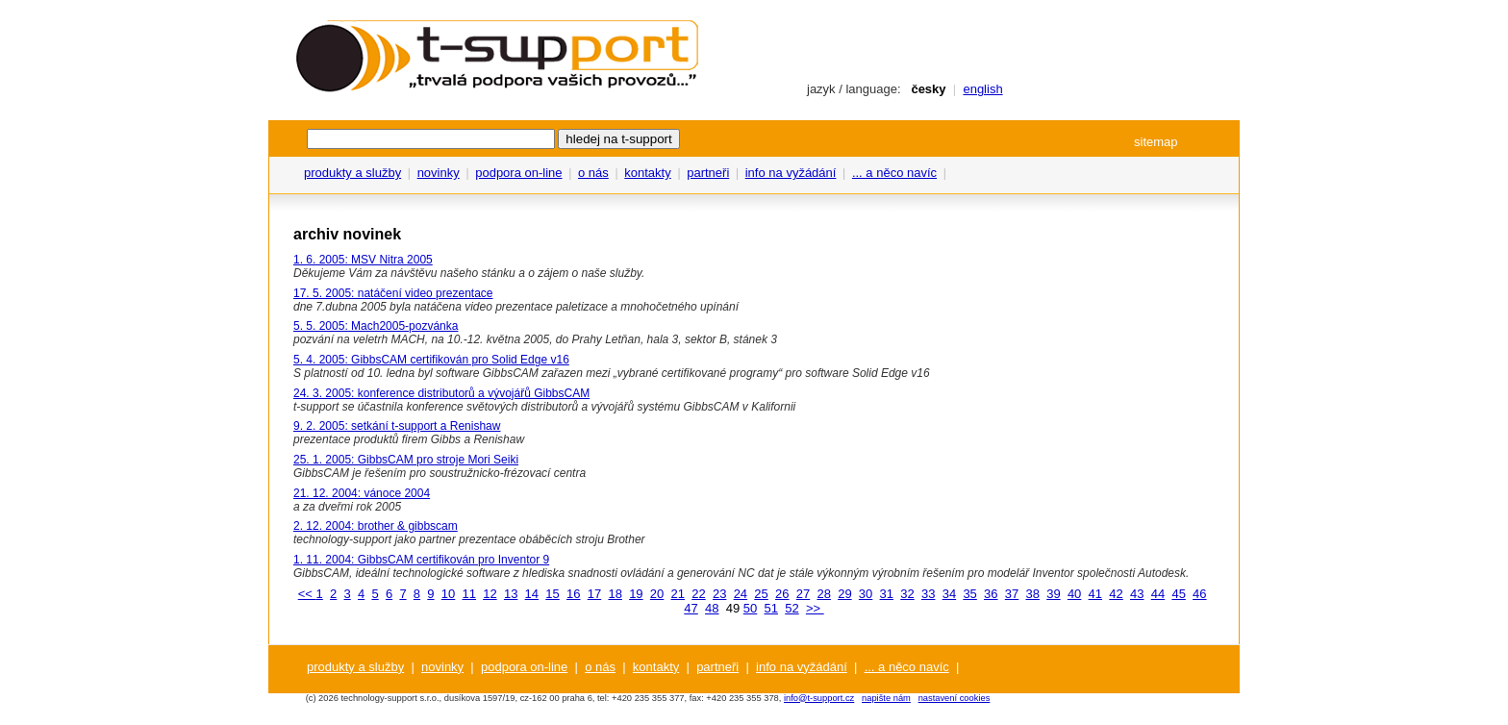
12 (489, 594)
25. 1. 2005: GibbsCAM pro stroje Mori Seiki (405, 459)
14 (532, 594)
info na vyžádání (791, 172)
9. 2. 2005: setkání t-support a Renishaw (396, 426)
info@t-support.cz (819, 698)
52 (791, 608)
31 (886, 594)
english (982, 89)
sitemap (1156, 142)
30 (865, 594)
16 (573, 594)
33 (928, 594)
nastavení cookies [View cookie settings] (954, 698)
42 (1115, 594)
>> (815, 608)
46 (1199, 594)
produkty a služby (352, 172)
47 (690, 608)
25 (760, 594)
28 (823, 594)
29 (844, 594)
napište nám (886, 698)
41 (1095, 594)
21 (678, 594)
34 (949, 594)
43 (1137, 594)
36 (990, 594)
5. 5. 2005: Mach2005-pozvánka (375, 326)
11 (469, 594)
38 (1032, 594)
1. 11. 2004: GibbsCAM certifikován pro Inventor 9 (421, 559)
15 (552, 594)
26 (782, 594)
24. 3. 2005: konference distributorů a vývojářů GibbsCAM (441, 393)
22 (698, 594)
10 (448, 594)
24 (740, 594)
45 (1178, 594)
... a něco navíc (894, 172)
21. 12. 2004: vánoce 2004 (361, 493)
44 (1158, 594)
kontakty (647, 172)
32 (907, 594)
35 (969, 594)
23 (719, 594)
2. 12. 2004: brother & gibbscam (375, 526)
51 (770, 608)
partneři (708, 172)
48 (711, 608)
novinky (438, 172)
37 (1011, 594)
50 (750, 608)
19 (635, 594)
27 (803, 594)
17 (594, 594)
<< (307, 594)
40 (1074, 594)
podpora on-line (518, 172)
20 (657, 594)
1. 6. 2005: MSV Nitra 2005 (363, 259)
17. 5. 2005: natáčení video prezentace (393, 293)
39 (1053, 594)
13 (510, 594)
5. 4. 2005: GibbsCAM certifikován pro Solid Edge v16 (431, 359)
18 (614, 594)
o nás (593, 172)
